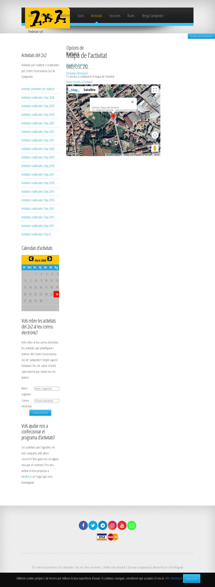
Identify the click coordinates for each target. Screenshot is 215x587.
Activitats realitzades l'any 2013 (38, 208)
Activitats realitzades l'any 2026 (38, 97)
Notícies (65, 15)
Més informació (174, 578)
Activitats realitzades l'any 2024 (38, 114)
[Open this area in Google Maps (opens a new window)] (73, 153)
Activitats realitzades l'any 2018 (38, 165)
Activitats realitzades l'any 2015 (38, 191)
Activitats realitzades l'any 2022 (38, 131)
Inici (31, 15)
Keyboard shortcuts (114, 155)
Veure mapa (72, 90)
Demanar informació (77, 73)
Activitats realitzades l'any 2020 (38, 148)
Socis (80, 15)
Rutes (131, 15)
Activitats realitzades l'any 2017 (38, 174)
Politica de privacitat (114, 567)
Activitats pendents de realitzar (38, 88)
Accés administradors (201, 36)
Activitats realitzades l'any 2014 (38, 200)
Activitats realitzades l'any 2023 (38, 123)
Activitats (96, 15)
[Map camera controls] (155, 135)
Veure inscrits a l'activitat (79, 81)
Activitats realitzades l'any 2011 (38, 225)
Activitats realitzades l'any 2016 (38, 182)
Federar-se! (35, 31)
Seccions (114, 15)
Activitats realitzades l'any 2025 (38, 106)
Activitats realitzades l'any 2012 (38, 217)
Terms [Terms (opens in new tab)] (156, 155)
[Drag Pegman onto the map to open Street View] (155, 148)
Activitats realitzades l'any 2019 (38, 157)
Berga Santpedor (153, 15)
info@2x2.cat (28, 476)
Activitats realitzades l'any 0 (36, 234)
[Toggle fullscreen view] (155, 89)
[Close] (132, 102)
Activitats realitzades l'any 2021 (38, 140)
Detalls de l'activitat (76, 64)
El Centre (47, 15)
